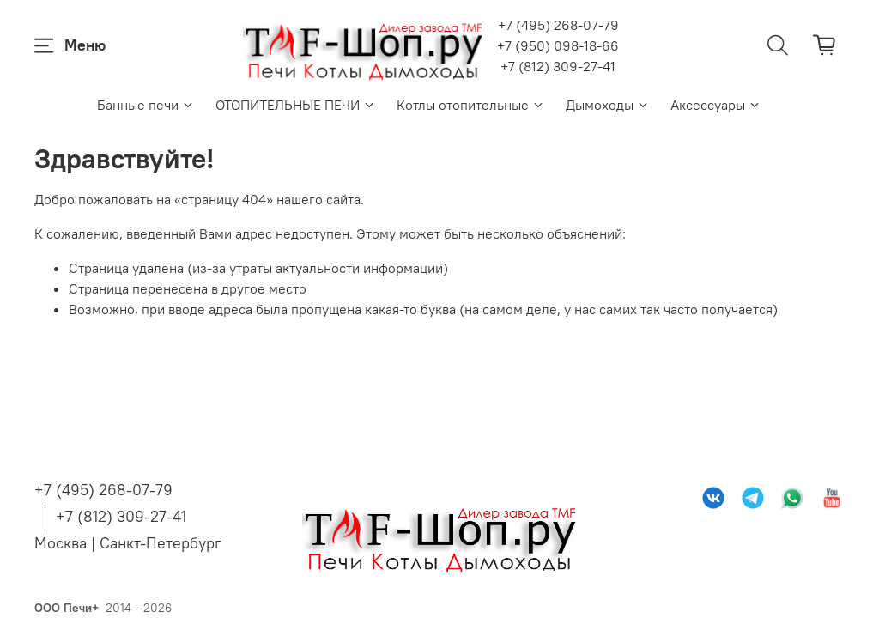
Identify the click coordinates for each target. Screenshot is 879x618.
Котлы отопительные (471, 104)
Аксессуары (715, 104)
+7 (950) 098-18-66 (558, 45)
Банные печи (146, 104)
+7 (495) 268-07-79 (558, 24)
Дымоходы (608, 104)
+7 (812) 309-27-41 (557, 66)
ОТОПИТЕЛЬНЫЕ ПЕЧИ (295, 104)
